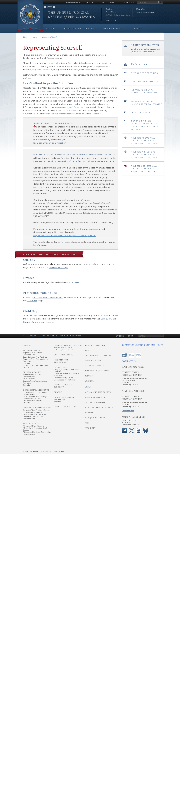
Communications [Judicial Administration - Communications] (63, 355)
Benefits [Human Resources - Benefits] (57, 402)
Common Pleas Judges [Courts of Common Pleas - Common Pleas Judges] (32, 412)
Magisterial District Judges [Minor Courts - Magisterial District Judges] (33, 426)
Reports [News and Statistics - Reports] (89, 376)
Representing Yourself (49, 37)
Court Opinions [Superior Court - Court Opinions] (29, 379)
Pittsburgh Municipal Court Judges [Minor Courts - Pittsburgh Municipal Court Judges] (37, 432)
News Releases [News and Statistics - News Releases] (93, 361)
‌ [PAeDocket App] (124, 355)
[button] (45, 7)
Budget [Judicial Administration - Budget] (58, 392)
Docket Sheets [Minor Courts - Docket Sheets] (29, 434)
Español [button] (141, 9)
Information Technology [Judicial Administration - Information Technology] (61, 361)
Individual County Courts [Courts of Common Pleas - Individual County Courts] (33, 416)
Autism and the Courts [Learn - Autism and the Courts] (98, 392)
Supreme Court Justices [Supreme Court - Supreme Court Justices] (32, 353)
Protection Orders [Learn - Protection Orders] (96, 402)
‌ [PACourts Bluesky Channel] (145, 430)
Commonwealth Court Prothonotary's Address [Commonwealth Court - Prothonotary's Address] (32, 400)
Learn (35, 37)
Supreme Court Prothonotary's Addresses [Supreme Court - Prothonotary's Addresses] (35, 360)
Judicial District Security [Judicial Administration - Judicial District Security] (64, 386)
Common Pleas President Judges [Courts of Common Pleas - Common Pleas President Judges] (36, 410)
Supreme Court (31, 350)
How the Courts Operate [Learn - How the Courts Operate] (99, 407)
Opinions (109, 9)
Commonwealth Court (36, 390)
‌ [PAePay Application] (131, 355)
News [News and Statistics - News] (88, 350)
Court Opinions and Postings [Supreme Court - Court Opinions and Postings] (35, 357)
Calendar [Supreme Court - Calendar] (26, 363)
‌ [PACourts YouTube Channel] (138, 430)
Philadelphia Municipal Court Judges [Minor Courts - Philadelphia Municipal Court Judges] (35, 429)
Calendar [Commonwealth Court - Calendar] (26, 403)
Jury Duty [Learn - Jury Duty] (90, 428)
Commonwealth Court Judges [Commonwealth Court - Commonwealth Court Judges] (35, 392)
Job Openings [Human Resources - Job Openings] (59, 399)
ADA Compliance (74, 2)
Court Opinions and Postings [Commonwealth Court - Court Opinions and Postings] (35, 397)
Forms (108, 18)
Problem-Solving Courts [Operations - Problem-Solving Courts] (63, 378)
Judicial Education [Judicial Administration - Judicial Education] (65, 406)
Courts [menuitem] (51, 28)
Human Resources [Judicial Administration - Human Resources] (64, 397)
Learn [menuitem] (138, 28)
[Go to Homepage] (30, 15)
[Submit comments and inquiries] (143, 346)
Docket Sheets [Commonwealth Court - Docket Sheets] (29, 394)
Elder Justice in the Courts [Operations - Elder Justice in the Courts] (64, 380)
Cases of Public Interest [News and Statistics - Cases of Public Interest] (99, 355)
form (67, 107)
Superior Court (32, 372)
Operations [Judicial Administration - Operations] (60, 367)
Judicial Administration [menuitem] (79, 28)
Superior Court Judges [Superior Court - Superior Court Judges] (32, 374)
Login (101, 2)
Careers (90, 2)
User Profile (128, 2)
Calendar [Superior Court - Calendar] (26, 385)
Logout (113, 2)
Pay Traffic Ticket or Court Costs (118, 15)
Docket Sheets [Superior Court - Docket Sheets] (29, 377)
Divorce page (72, 282)
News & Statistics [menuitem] (114, 28)
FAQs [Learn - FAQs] (87, 423)
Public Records (111, 21)
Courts (27, 345)
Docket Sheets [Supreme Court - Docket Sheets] (29, 355)
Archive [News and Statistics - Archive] (89, 381)
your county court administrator (47, 297)
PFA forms (32, 300)
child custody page (58, 267)
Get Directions (128, 411)
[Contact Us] (143, 361)
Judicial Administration (68, 347)
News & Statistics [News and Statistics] (95, 345)
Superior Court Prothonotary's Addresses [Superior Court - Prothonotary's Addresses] (35, 382)
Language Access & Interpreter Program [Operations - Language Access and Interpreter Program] (66, 370)
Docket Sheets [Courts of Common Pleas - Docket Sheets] (29, 419)
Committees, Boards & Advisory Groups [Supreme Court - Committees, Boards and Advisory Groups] (35, 366)
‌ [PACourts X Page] (131, 430)
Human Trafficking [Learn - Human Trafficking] (95, 397)
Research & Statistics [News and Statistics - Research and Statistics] (97, 371)
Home (25, 37)
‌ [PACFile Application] (138, 355)
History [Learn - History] (89, 412)
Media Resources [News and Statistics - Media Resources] (94, 366)
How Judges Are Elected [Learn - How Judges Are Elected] (98, 418)
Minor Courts (31, 424)
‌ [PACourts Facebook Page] (124, 430)
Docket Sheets (111, 12)
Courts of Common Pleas (37, 408)
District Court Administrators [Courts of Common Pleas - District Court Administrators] (34, 414)
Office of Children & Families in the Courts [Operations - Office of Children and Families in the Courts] (66, 374)
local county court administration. (49, 143)
